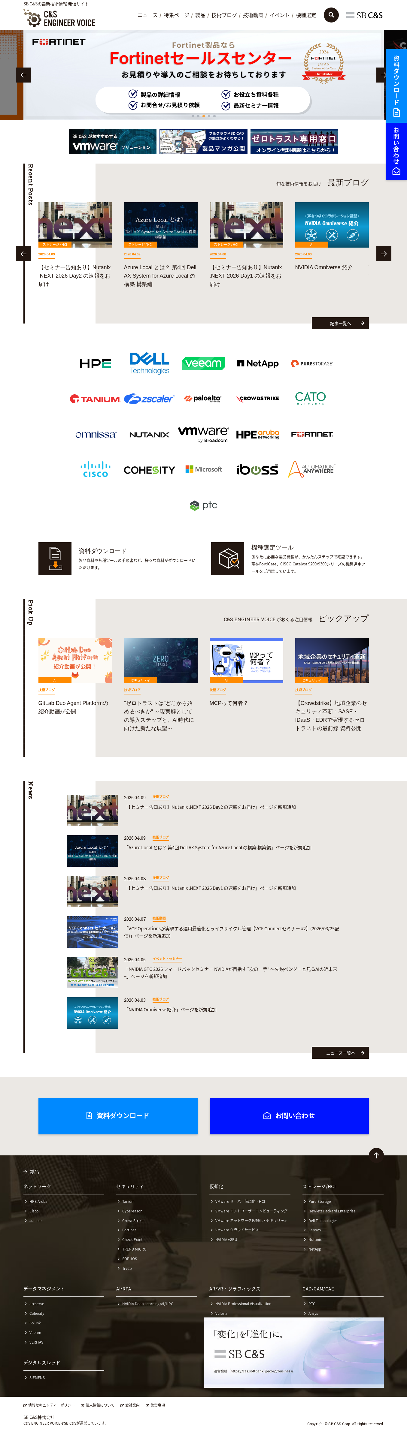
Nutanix (315, 1239)
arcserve (36, 1303)
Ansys (313, 1313)
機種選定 (306, 15)
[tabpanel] (197, 75)
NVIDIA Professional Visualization (243, 1303)
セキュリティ (130, 1186)
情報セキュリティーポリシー (51, 1405)
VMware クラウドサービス (237, 1230)
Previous (23, 75)
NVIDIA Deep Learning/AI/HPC (147, 1303)
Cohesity (36, 1313)
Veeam (35, 1332)
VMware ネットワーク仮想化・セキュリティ (251, 1220)
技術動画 (253, 15)
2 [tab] (198, 116)
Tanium (128, 1201)
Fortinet (129, 1230)
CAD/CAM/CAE (318, 1288)
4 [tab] (209, 116)
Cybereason (132, 1211)
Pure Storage (319, 1201)
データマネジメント (44, 1288)
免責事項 (157, 1405)
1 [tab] (193, 116)
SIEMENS (37, 1377)
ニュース (148, 15)
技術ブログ (224, 15)
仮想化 (216, 1186)
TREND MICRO (134, 1249)
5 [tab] (214, 116)
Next (383, 75)
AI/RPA (123, 1288)
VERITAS (36, 1342)
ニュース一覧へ (345, 1053)
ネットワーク (37, 1186)
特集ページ (176, 15)
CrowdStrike (133, 1220)
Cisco (33, 1211)
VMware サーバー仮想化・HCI (240, 1201)
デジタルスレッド (42, 1362)
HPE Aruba (38, 1201)
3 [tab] (203, 116)
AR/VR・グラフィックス (234, 1288)
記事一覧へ (347, 323)
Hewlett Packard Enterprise (332, 1211)
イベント (279, 15)
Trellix (127, 1268)
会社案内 (132, 1405)
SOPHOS (129, 1258)
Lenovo (314, 1230)
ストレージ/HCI (319, 1186)
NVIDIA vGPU (226, 1239)
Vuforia (221, 1313)
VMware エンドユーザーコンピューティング (251, 1211)
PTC (311, 1303)
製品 (200, 15)
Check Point (132, 1239)
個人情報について (100, 1405)
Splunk (35, 1323)
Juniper (35, 1220)
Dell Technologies (323, 1220)
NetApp (314, 1249)
